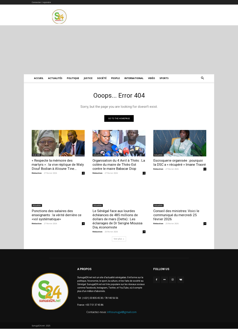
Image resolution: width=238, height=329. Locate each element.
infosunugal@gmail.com (121, 312)
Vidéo (151, 78)
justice (88, 78)
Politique (73, 78)
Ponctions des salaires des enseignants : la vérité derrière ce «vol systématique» (56, 215)
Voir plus (119, 239)
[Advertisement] (119, 50)
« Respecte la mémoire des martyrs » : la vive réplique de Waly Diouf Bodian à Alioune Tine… (58, 165)
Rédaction (37, 173)
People (115, 78)
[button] (202, 78)
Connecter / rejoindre (41, 2)
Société (102, 78)
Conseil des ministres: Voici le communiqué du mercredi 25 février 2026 (176, 215)
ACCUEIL (38, 78)
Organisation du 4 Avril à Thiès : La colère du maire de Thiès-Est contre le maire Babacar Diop (119, 165)
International (134, 78)
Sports (164, 78)
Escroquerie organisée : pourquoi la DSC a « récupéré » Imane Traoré (179, 163)
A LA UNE (36, 155)
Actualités (55, 78)
